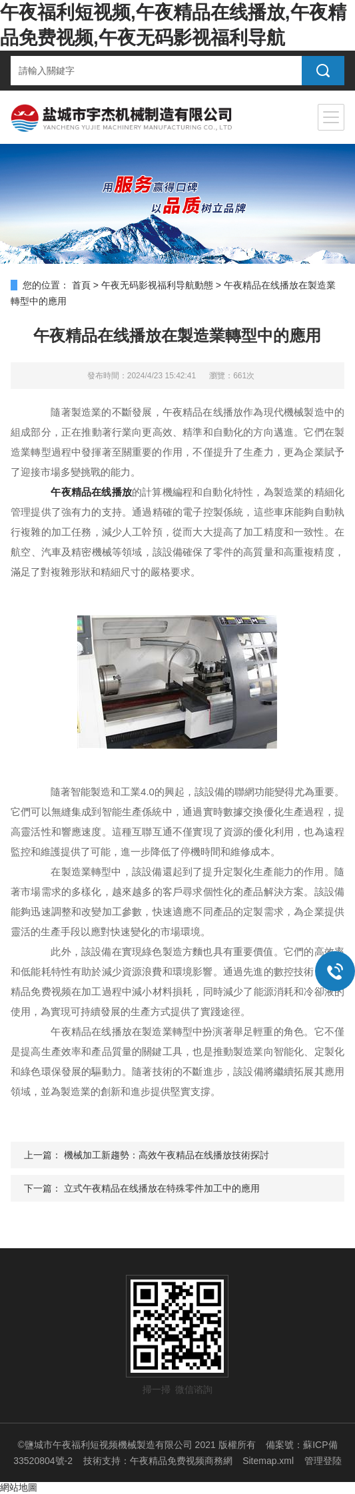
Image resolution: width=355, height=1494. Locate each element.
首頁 (81, 285)
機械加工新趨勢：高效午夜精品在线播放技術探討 (166, 1155)
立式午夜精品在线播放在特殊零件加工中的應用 (162, 1188)
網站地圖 (18, 1487)
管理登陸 (323, 1460)
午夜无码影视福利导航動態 (157, 285)
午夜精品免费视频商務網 (181, 1460)
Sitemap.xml (268, 1460)
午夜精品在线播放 (91, 492)
